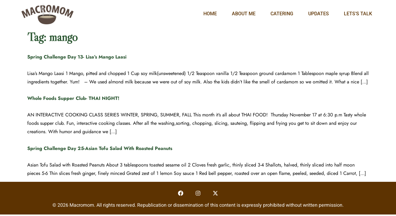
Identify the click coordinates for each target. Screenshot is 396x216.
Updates (318, 13)
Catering (281, 13)
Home (210, 13)
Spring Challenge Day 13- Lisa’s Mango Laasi (76, 56)
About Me (244, 13)
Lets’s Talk (358, 13)
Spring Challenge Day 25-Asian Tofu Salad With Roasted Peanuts (99, 148)
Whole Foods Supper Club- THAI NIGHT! (73, 98)
